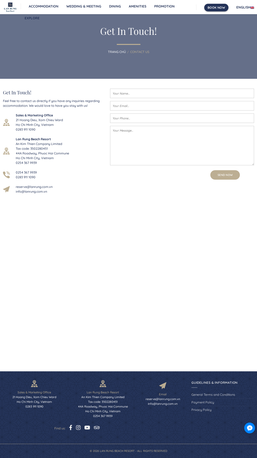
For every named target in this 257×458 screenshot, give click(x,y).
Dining (115, 6)
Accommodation (43, 6)
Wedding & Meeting (83, 6)
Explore (32, 18)
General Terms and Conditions (213, 395)
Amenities (137, 6)
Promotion (164, 6)
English (245, 7)
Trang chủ (117, 52)
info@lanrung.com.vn (31, 191)
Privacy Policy (201, 410)
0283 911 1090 (25, 177)
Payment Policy (202, 402)
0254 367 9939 (26, 172)
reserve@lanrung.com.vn (34, 187)
